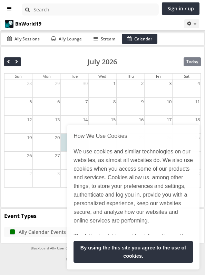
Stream (104, 39)
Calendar (139, 39)
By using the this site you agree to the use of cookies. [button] (133, 252)
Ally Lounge (66, 39)
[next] (16, 61)
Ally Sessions (23, 39)
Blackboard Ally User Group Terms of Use (64, 248)
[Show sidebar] (9, 8)
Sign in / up (180, 8)
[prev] (8, 61)
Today (192, 62)
